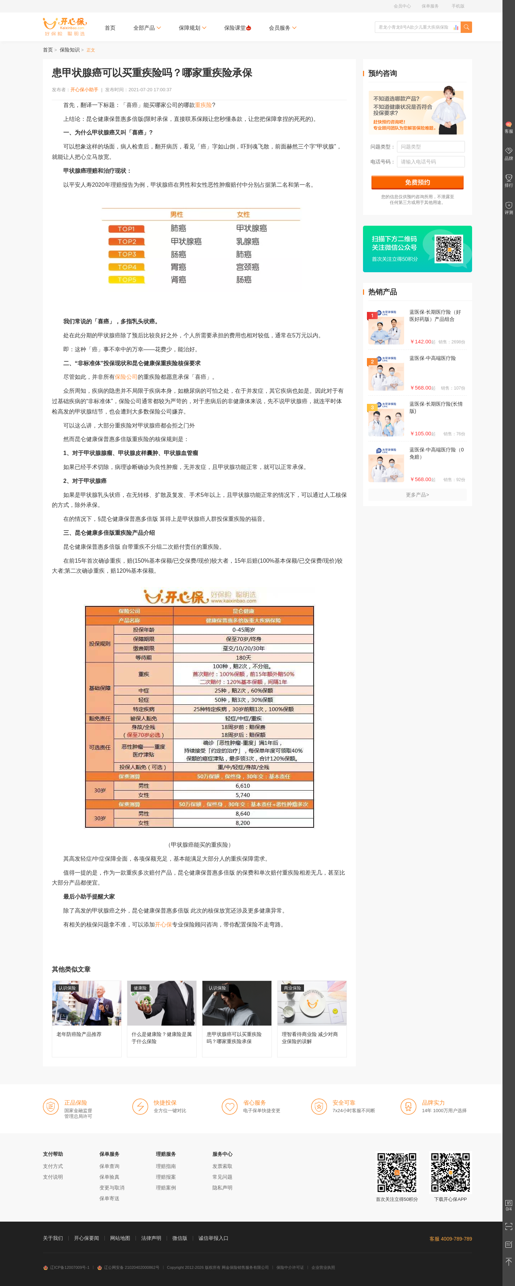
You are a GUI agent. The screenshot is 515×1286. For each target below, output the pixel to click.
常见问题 (222, 1177)
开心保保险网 (65, 27)
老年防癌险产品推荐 (86, 1019)
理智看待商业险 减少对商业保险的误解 (312, 1019)
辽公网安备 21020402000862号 (128, 1267)
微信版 (179, 1238)
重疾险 (203, 105)
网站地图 (120, 1238)
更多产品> (417, 495)
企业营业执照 (323, 1267)
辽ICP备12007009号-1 (66, 1267)
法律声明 (151, 1238)
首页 (110, 28)
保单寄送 (109, 1198)
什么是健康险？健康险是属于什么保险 (161, 1019)
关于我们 (53, 1238)
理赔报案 (166, 1177)
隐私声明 (222, 1187)
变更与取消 (111, 1187)
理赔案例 (166, 1187)
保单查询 (109, 1166)
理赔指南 (166, 1166)
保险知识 (70, 50)
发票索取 (222, 1166)
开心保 (163, 924)
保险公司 (126, 377)
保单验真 (109, 1177)
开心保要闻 (86, 1238)
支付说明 (53, 1177)
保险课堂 (237, 28)
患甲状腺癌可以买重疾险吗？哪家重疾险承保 (236, 1019)
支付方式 (53, 1166)
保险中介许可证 (290, 1267)
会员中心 (402, 6)
